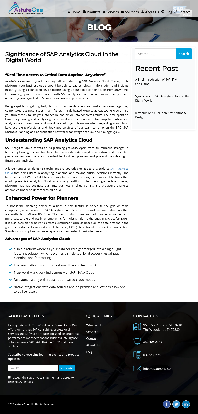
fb (167, 404)
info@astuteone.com (158, 369)
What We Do (95, 325)
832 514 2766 (152, 355)
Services (92, 332)
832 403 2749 (152, 342)
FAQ (89, 352)
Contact (92, 338)
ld (186, 404)
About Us (93, 345)
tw (176, 404)
